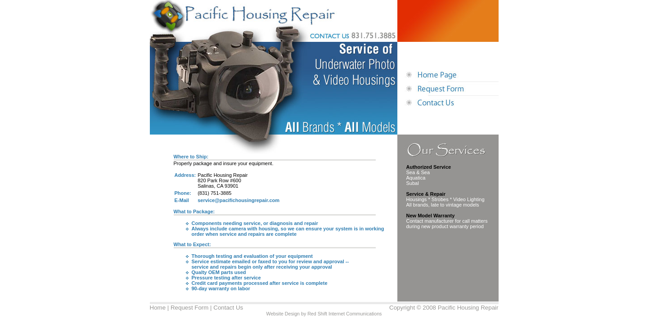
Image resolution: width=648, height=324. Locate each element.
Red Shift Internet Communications (344, 313)
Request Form (189, 307)
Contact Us (228, 307)
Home (158, 307)
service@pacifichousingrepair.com (238, 200)
